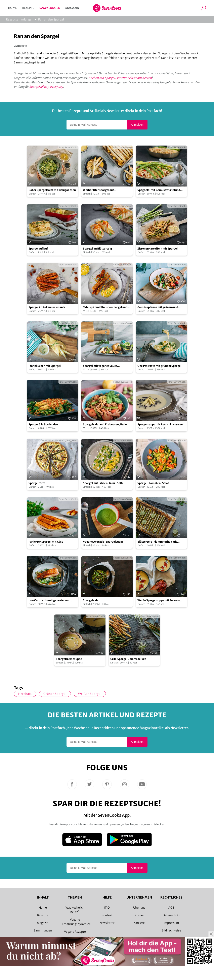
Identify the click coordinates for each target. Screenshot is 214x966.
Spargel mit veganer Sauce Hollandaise (100, 366)
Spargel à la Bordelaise (43, 424)
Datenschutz (171, 915)
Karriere (139, 923)
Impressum (171, 923)
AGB (171, 907)
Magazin (72, 8)
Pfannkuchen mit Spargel (45, 366)
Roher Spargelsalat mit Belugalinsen (52, 190)
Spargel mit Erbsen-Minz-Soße (103, 483)
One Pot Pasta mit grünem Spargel (159, 366)
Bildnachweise (171, 930)
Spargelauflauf (38, 248)
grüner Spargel (55, 694)
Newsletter (107, 923)
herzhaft (25, 694)
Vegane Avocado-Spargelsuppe (103, 541)
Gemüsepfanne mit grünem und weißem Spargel (157, 307)
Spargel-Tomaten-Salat (153, 483)
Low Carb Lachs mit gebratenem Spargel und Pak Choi (49, 600)
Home (12, 8)
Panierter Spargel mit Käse (46, 541)
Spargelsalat (91, 600)
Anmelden (137, 124)
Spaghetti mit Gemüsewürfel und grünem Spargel (158, 190)
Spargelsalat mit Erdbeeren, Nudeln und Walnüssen (106, 425)
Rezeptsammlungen (19, 19)
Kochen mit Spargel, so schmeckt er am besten (120, 78)
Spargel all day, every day (46, 87)
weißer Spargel (89, 694)
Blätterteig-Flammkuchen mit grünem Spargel (157, 542)
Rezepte (28, 8)
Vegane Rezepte (75, 931)
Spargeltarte (37, 483)
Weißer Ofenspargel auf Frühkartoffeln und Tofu (98, 190)
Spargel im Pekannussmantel (47, 307)
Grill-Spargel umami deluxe (128, 659)
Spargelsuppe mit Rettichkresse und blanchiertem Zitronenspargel (160, 425)
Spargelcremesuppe (69, 659)
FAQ (107, 907)
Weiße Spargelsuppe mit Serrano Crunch (158, 600)
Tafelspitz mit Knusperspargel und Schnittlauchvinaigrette (105, 307)
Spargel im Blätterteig (97, 248)
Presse (139, 915)
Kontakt (107, 915)
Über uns (139, 907)
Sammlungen (49, 8)
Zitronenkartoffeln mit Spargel (157, 248)
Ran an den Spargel (51, 19)
